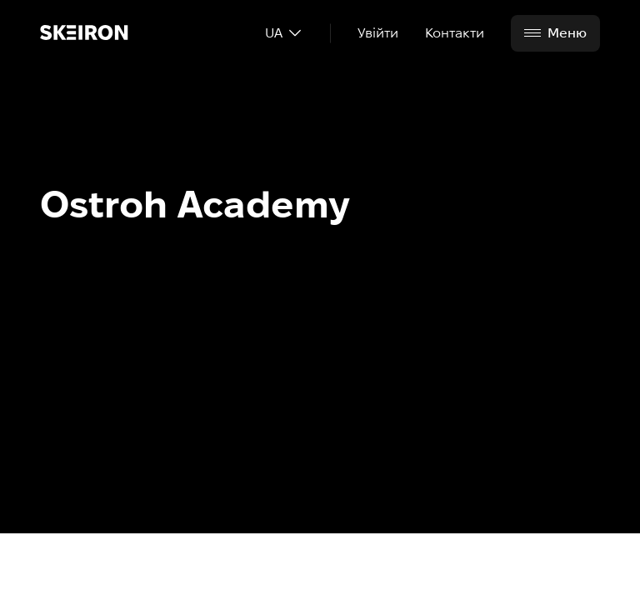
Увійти (378, 33)
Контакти (454, 33)
